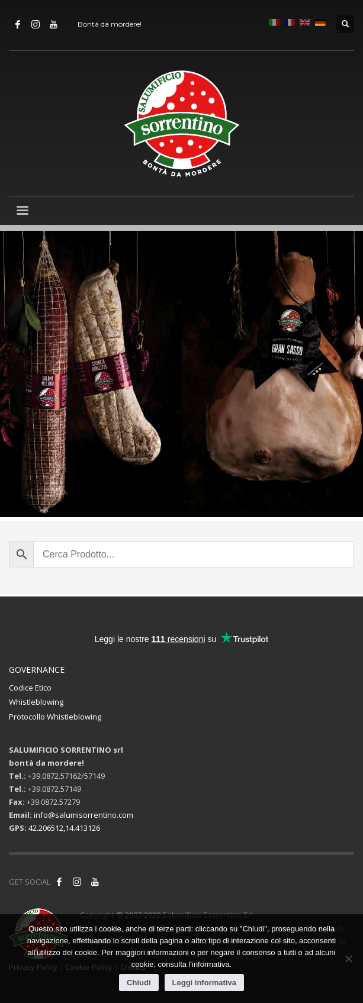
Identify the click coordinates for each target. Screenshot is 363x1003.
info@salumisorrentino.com (83, 815)
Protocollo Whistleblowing (55, 716)
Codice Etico (30, 687)
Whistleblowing (36, 701)
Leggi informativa (204, 982)
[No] (348, 959)
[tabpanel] (181, 376)
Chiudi (138, 982)
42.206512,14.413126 (64, 828)
